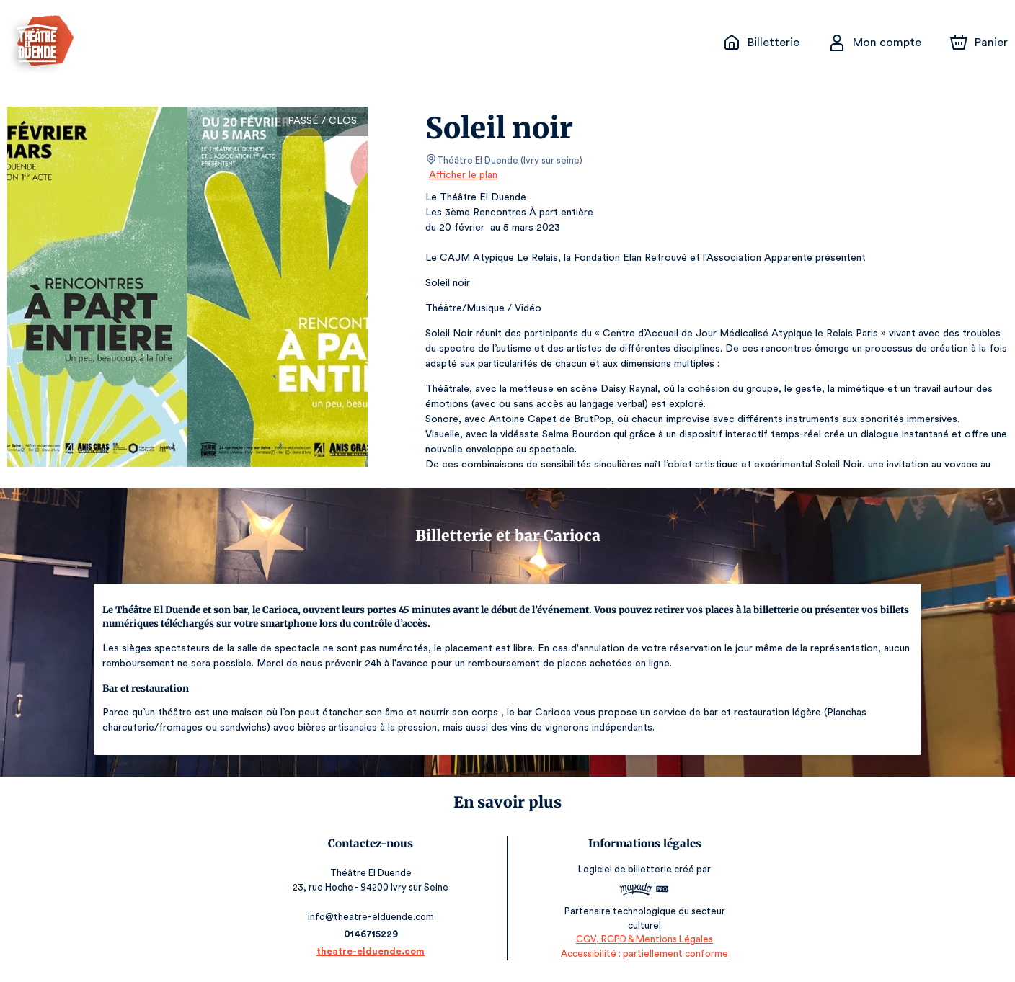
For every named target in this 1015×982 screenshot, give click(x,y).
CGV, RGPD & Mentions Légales (643, 939)
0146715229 (371, 934)
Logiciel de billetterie (625, 874)
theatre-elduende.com (371, 951)
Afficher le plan (462, 175)
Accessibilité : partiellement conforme (644, 953)
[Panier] (979, 42)
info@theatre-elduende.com (372, 916)
